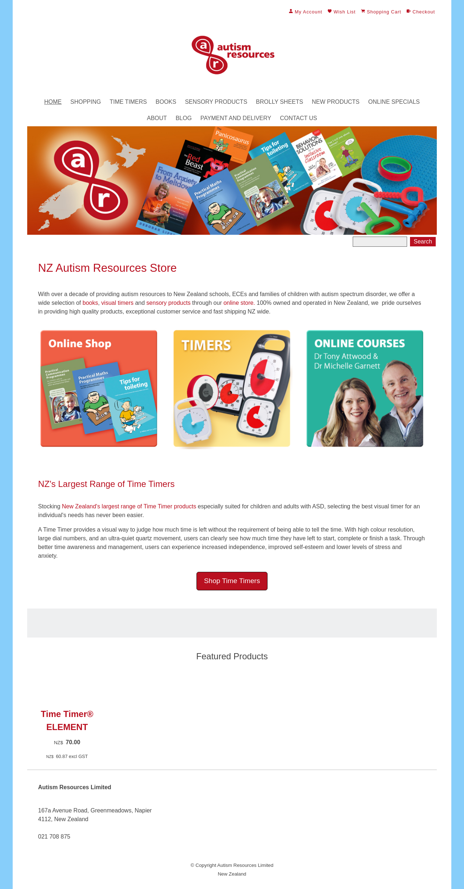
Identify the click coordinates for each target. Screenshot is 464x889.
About (157, 118)
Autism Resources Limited (245, 865)
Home (53, 102)
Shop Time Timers (232, 581)
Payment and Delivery (235, 118)
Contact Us (298, 118)
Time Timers (128, 102)
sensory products (168, 303)
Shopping (85, 102)
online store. (238, 303)
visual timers (117, 303)
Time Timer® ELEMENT (67, 720)
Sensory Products (216, 102)
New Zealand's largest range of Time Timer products (129, 506)
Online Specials (394, 102)
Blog (183, 118)
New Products (336, 102)
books (89, 303)
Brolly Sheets (279, 102)
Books (166, 102)
